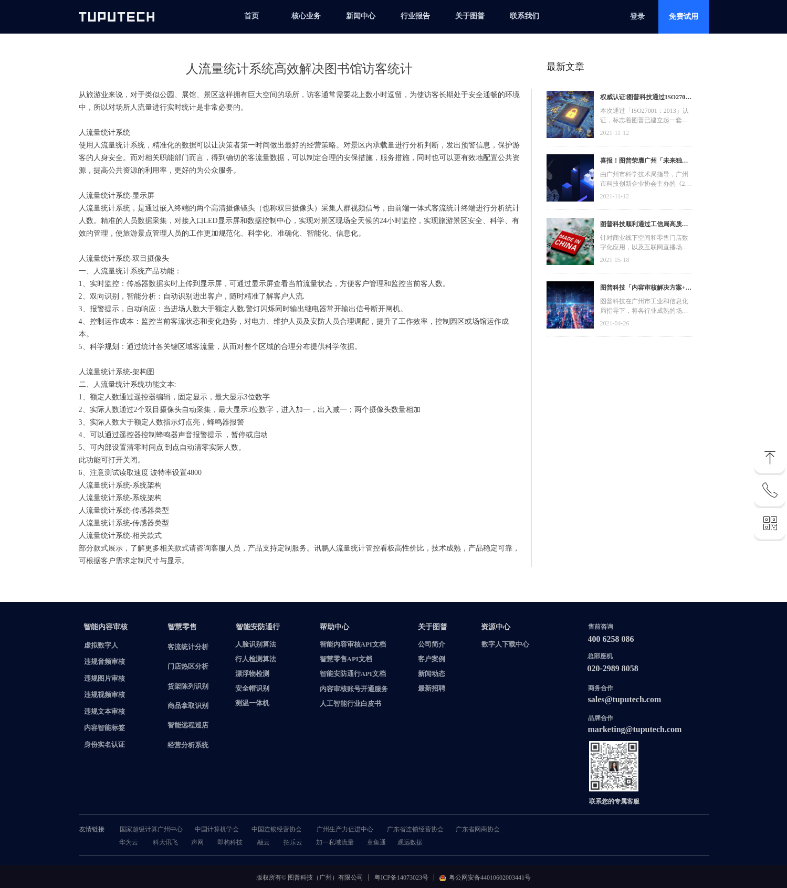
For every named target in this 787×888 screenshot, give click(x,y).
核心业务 (306, 16)
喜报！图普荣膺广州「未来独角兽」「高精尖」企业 (644, 162)
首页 (251, 16)
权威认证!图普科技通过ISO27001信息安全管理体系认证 (646, 98)
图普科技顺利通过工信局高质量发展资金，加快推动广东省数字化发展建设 (644, 225)
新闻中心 (360, 16)
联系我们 (524, 16)
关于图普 (470, 16)
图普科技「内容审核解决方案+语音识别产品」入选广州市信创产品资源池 (646, 289)
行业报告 (415, 16)
